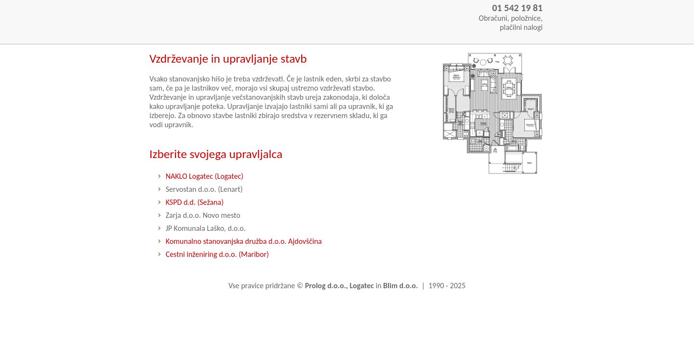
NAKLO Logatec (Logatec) (204, 176)
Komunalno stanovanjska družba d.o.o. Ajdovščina (244, 241)
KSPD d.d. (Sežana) (195, 202)
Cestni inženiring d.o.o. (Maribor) (217, 254)
